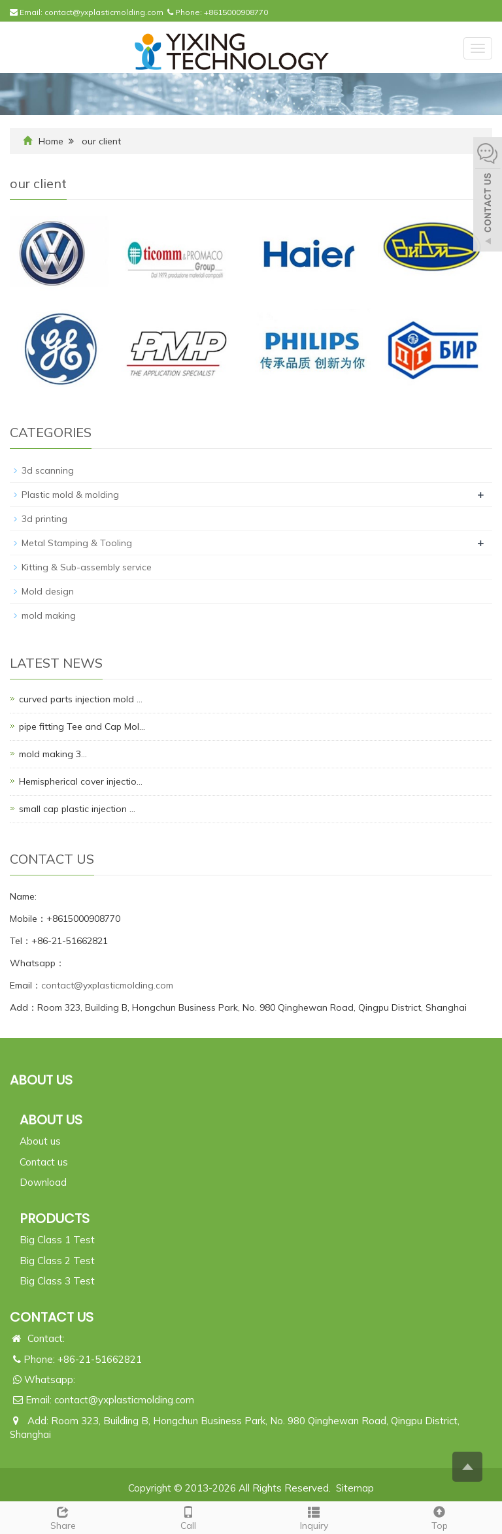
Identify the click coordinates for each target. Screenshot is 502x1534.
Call (188, 1516)
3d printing (44, 519)
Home (51, 141)
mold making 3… (53, 754)
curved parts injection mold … (80, 699)
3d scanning (48, 470)
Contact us (44, 1162)
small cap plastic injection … (77, 809)
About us (40, 1141)
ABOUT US (51, 1120)
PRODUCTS (55, 1218)
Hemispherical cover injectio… (80, 781)
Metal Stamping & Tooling (77, 543)
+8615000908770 (236, 12)
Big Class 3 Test (57, 1281)
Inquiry (313, 1516)
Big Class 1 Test (57, 1239)
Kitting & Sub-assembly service (87, 567)
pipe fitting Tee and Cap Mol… (82, 726)
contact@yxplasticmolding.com (103, 12)
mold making (49, 615)
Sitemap (355, 1488)
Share (63, 1516)
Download (43, 1182)
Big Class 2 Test (57, 1260)
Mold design (48, 591)
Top (439, 1516)
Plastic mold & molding (70, 494)
